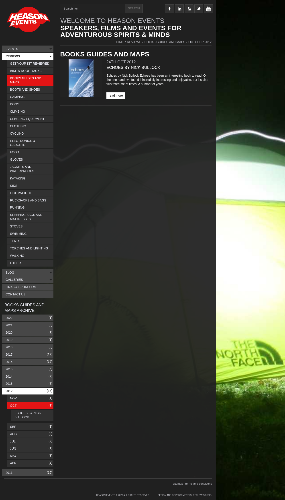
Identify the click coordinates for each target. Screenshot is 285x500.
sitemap (178, 483)
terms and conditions (198, 483)
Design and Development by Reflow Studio (185, 495)
